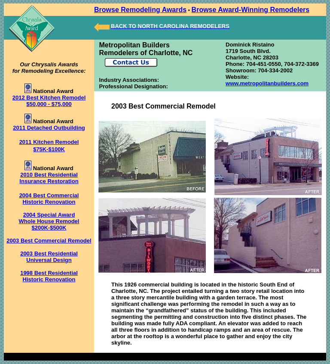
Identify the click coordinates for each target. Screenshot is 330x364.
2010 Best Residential (49, 174)
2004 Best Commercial (49, 195)
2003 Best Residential (49, 253)
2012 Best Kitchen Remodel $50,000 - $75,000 (49, 100)
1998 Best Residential (49, 273)
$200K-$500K (49, 227)
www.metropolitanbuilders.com (267, 83)
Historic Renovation (49, 202)
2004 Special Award (49, 215)
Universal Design (49, 260)
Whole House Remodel (49, 221)
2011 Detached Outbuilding (49, 127)
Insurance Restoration (48, 181)
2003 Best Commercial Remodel (48, 240)
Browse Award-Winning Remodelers (251, 9)
